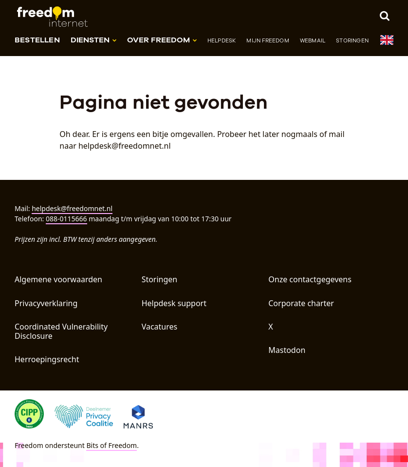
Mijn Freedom (267, 40)
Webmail (312, 40)
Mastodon (286, 350)
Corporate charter (301, 303)
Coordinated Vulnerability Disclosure (61, 331)
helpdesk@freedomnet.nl (72, 208)
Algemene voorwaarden (58, 279)
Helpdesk (221, 40)
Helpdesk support (174, 303)
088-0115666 (66, 218)
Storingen (352, 40)
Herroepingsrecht (47, 359)
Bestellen (37, 39)
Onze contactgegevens (310, 279)
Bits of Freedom (111, 445)
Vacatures (160, 326)
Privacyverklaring (46, 303)
